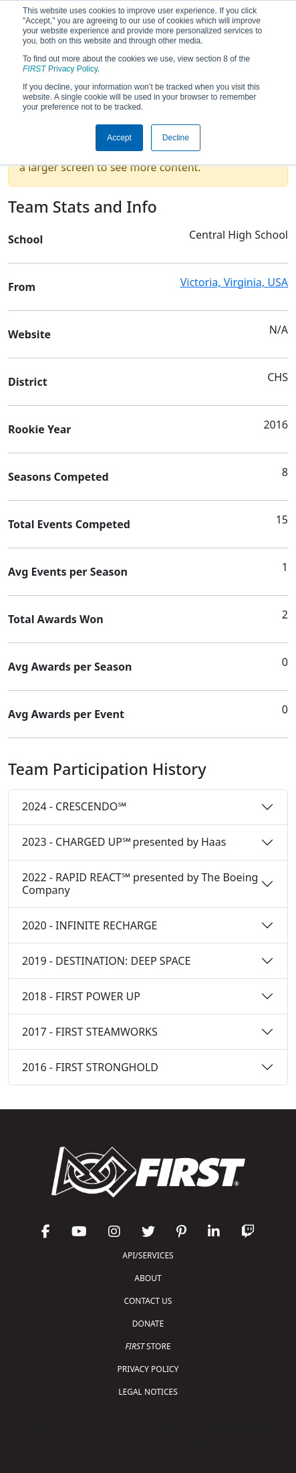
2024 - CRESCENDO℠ (74, 806)
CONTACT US (148, 1301)
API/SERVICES (147, 1255)
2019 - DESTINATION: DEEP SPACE (106, 960)
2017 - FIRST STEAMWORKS (90, 1031)
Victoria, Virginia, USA (234, 282)
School (25, 239)
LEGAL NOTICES (148, 1391)
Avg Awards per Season (70, 666)
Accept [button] (119, 137)
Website (29, 334)
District (27, 381)
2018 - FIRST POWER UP (81, 996)
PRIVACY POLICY (148, 1369)
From (21, 286)
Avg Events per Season (68, 571)
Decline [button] (175, 137)
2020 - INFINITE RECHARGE (89, 925)
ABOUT (147, 1278)
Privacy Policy (60, 69)
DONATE (148, 1323)
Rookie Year (39, 429)
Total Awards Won (56, 619)
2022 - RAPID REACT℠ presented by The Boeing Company (140, 883)
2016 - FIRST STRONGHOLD (90, 1067)
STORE (147, 1346)
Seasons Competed (58, 476)
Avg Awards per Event (66, 714)
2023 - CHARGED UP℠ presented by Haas (124, 841)
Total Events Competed (69, 524)
